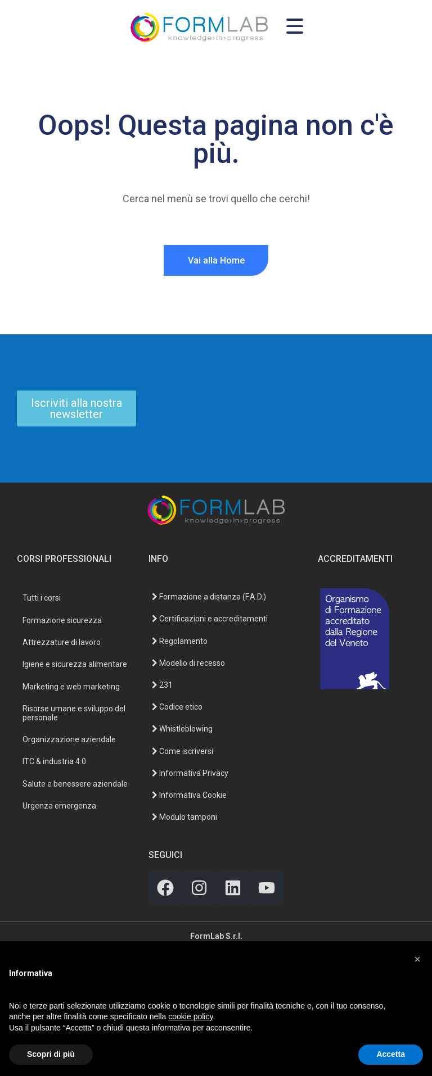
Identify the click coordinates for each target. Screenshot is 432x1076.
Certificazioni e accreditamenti (210, 618)
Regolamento (180, 641)
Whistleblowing (182, 728)
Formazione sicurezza (62, 620)
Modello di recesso (188, 663)
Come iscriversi (182, 751)
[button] (417, 959)
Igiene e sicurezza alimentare (74, 664)
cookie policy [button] (190, 1016)
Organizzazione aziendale (69, 739)
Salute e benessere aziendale (75, 783)
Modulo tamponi (184, 816)
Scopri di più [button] (51, 1054)
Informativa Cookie (189, 795)
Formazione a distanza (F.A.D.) (209, 596)
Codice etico (177, 706)
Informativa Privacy (190, 773)
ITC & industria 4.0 (54, 761)
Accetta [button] (390, 1054)
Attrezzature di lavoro (61, 642)
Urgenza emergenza (59, 805)
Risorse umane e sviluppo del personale (73, 712)
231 (162, 684)
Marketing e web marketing (71, 686)
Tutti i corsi (41, 597)
